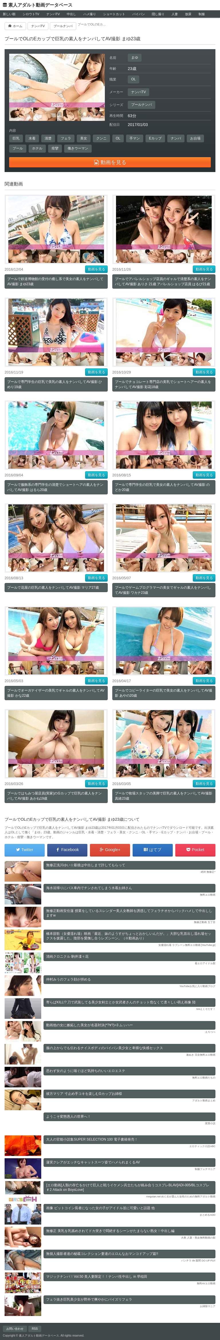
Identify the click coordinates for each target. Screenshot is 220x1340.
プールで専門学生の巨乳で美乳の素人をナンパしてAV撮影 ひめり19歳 (54, 384)
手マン (134, 138)
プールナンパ (141, 105)
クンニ (101, 138)
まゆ (134, 57)
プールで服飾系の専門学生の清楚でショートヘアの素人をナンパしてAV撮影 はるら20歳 (55, 487)
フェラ (66, 138)
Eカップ (155, 138)
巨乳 (16, 138)
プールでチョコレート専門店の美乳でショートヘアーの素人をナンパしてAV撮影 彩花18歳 (163, 384)
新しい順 (9, 14)
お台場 (195, 138)
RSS (35, 1328)
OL (133, 79)
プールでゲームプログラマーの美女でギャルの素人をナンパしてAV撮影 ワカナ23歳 (163, 590)
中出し (71, 14)
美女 (83, 138)
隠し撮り (158, 14)
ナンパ (176, 138)
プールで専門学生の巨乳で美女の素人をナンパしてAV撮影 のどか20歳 (162, 487)
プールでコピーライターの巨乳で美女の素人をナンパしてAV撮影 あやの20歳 (163, 693)
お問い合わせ (14, 1328)
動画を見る (96, 269)
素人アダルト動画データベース (40, 5)
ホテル (37, 148)
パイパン (138, 14)
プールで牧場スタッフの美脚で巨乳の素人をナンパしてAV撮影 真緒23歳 (163, 795)
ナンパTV (53, 14)
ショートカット (114, 14)
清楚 (48, 138)
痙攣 (55, 148)
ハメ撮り (89, 14)
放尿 (188, 14)
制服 (202, 14)
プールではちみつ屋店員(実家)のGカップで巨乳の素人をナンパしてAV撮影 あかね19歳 (54, 795)
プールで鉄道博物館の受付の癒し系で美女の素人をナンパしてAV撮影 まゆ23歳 (55, 281)
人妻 (175, 14)
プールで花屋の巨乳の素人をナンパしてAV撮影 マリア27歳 (53, 588)
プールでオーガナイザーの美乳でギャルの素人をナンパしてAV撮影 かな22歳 (55, 693)
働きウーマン (78, 148)
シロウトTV (31, 14)
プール (18, 148)
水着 (32, 138)
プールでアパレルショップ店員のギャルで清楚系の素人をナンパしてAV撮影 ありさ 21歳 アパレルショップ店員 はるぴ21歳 (163, 281)
